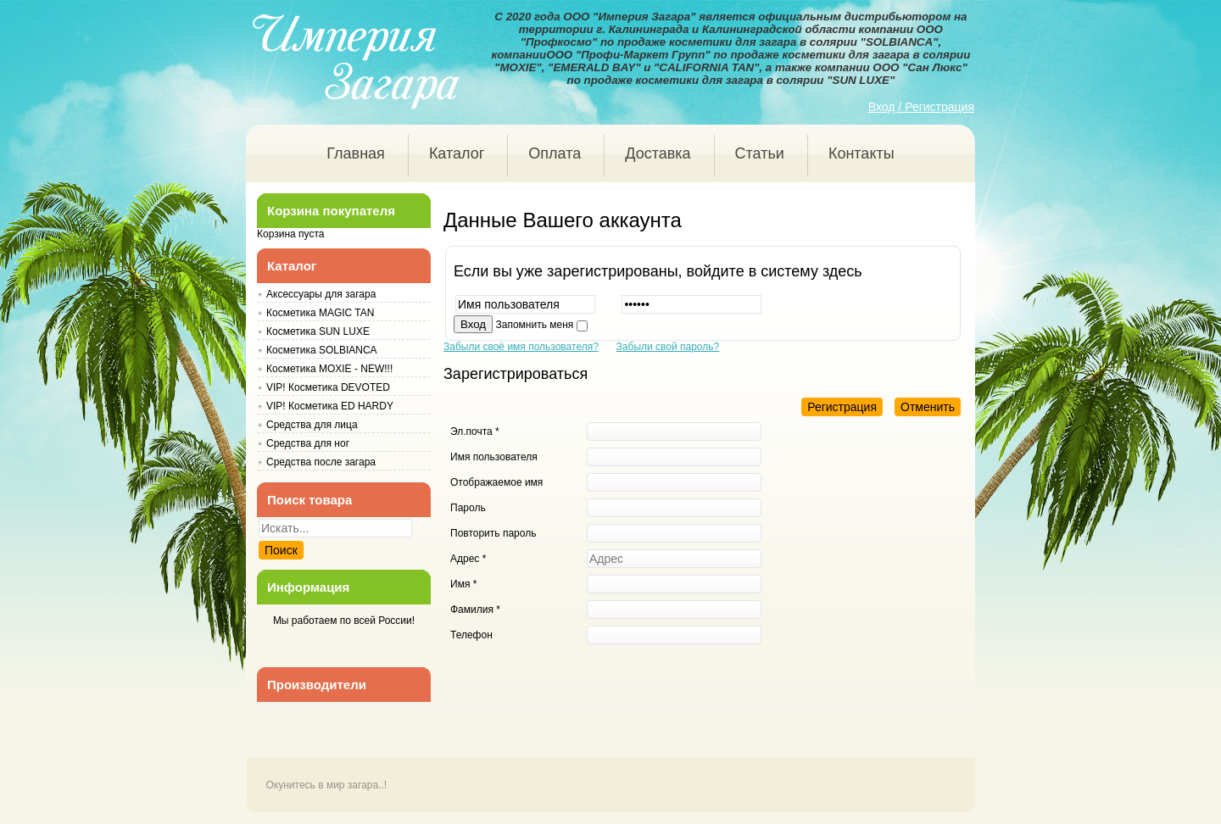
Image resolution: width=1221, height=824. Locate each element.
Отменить (927, 407)
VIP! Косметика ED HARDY (329, 406)
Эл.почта (474, 431)
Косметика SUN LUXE (318, 331)
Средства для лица (312, 425)
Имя (463, 584)
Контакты (861, 153)
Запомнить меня (535, 325)
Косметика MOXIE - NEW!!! (329, 369)
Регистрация (842, 407)
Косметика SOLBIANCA (321, 350)
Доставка (657, 153)
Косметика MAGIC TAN (320, 313)
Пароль (468, 508)
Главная (355, 153)
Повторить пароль (493, 533)
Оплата (554, 153)
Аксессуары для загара (321, 294)
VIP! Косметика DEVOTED (328, 387)
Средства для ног (307, 443)
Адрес (468, 559)
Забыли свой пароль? (668, 347)
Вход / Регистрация (921, 107)
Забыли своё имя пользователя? (521, 347)
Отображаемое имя (496, 482)
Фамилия (475, 609)
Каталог (456, 153)
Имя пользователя (494, 457)
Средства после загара (321, 462)
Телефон (471, 635)
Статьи (759, 153)
